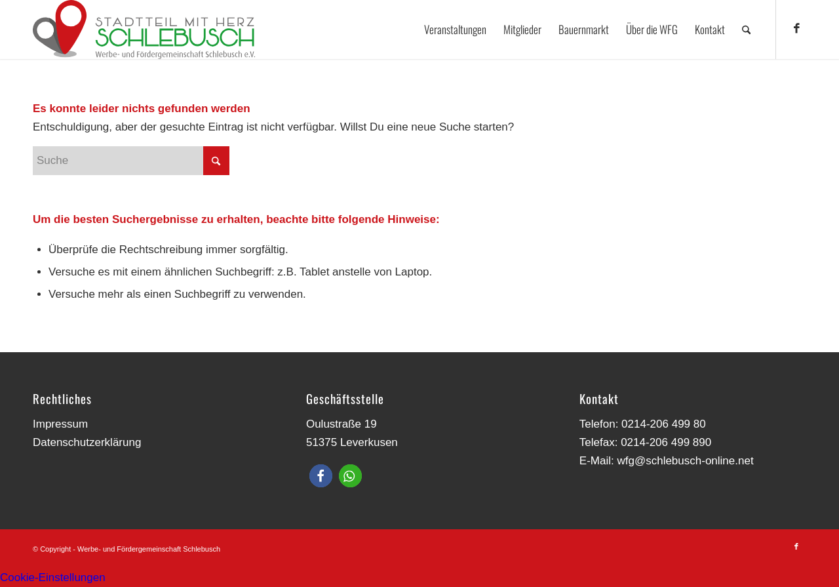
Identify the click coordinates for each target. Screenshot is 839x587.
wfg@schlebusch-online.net (685, 461)
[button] (320, 475)
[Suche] (746, 29)
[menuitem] (455, 29)
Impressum (60, 424)
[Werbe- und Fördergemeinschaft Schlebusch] (144, 29)
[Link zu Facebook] (796, 29)
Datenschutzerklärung (87, 442)
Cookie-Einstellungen (53, 577)
